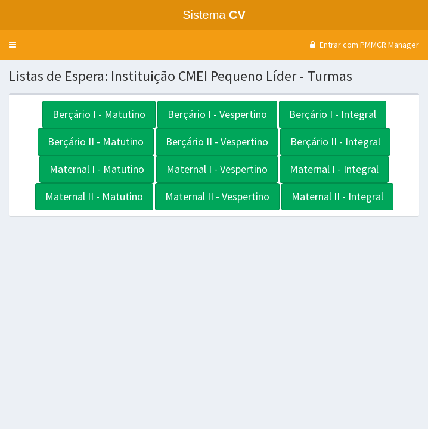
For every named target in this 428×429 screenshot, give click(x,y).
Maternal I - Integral (334, 169)
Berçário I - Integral (332, 114)
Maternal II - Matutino (94, 196)
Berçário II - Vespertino (217, 141)
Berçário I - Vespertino (217, 114)
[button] (12, 45)
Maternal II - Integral (337, 196)
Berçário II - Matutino (96, 141)
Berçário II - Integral (335, 141)
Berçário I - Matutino (98, 114)
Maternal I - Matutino (96, 169)
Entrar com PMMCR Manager (363, 44)
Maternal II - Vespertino (217, 196)
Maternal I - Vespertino (217, 169)
